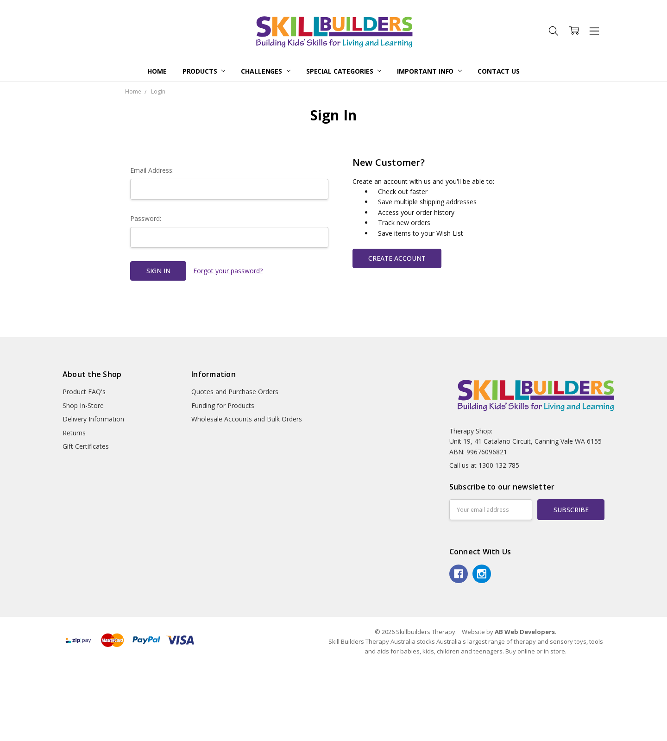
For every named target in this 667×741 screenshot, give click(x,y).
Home (156, 71)
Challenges (265, 71)
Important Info (429, 71)
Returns (74, 432)
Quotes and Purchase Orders (234, 391)
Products (204, 71)
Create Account (397, 258)
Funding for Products (222, 405)
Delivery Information (93, 418)
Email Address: (152, 170)
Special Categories (343, 71)
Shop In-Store (83, 405)
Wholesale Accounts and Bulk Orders (246, 418)
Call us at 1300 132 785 (484, 465)
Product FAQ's (84, 391)
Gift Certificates (86, 446)
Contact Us (499, 71)
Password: (145, 218)
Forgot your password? (228, 270)
